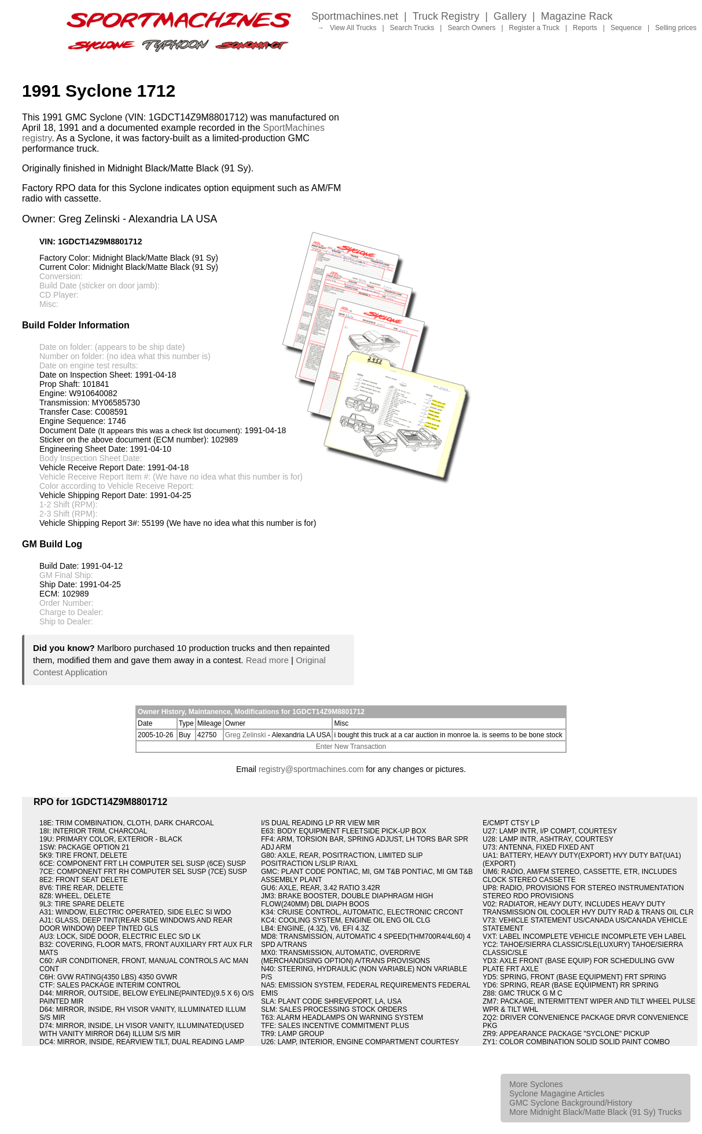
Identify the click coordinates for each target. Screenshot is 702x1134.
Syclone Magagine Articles (556, 1093)
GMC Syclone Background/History (570, 1102)
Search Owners (471, 28)
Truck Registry (446, 16)
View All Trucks (353, 28)
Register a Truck (534, 28)
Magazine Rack (577, 16)
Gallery (510, 16)
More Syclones (536, 1084)
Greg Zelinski (245, 735)
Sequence (626, 28)
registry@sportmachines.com (311, 769)
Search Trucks (412, 28)
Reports (585, 28)
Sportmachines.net (354, 16)
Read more (267, 660)
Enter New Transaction (351, 746)
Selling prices (675, 28)
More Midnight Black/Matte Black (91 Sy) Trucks (595, 1112)
